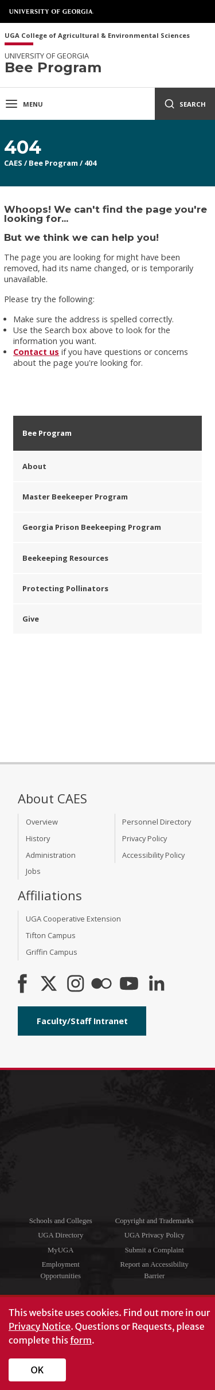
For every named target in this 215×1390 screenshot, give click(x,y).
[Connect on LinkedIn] (156, 984)
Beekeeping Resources (65, 558)
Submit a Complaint (154, 1250)
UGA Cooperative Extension (73, 918)
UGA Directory (60, 1235)
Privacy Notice (40, 1326)
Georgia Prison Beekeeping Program (91, 527)
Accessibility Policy (153, 855)
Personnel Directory (156, 822)
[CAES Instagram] (76, 984)
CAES (13, 163)
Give (30, 619)
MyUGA (61, 1250)
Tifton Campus (51, 935)
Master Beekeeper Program (75, 496)
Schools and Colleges (60, 1221)
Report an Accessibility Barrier (154, 1269)
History (38, 838)
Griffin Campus (51, 952)
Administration (51, 855)
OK (37, 1370)
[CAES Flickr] (101, 984)
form (81, 1340)
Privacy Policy (144, 838)
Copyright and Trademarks (154, 1221)
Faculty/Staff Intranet (82, 1021)
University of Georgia (51, 11)
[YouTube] (129, 984)
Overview (42, 822)
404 (90, 163)
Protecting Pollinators (65, 588)
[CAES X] (50, 984)
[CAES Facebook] (22, 984)
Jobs (33, 871)
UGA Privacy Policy (154, 1235)
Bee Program (53, 163)
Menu (24, 104)
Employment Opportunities (61, 1269)
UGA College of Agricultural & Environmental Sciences (97, 36)
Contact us (36, 351)
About (34, 466)
